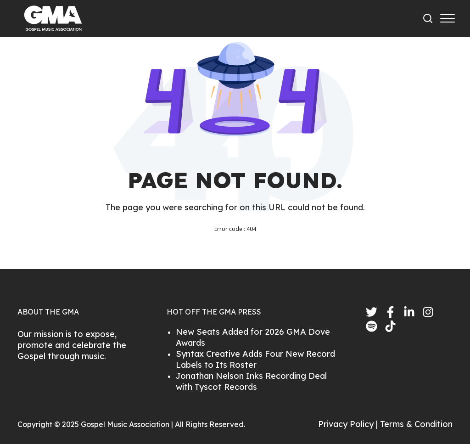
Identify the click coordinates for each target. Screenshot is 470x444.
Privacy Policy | (349, 424)
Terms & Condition (416, 424)
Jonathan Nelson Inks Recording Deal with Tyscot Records (251, 381)
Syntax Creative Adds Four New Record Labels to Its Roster (255, 359)
